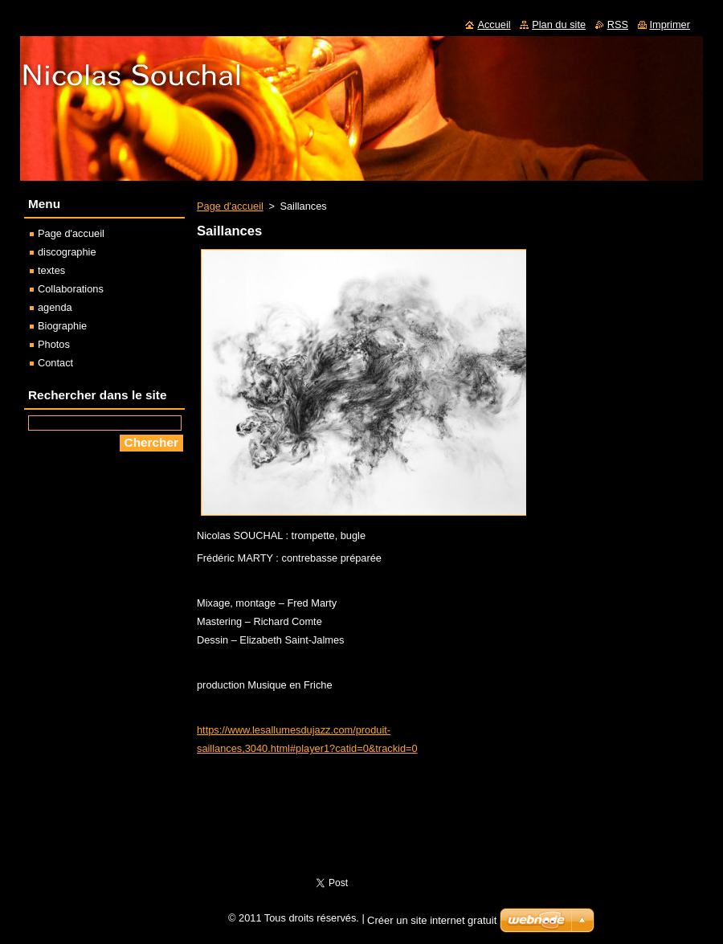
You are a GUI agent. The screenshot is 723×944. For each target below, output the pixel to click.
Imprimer (670, 24)
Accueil (493, 24)
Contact (55, 363)
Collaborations (71, 289)
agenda (55, 307)
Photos (54, 344)
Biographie (62, 326)
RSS (617, 24)
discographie (67, 252)
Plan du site (559, 24)
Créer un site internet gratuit (431, 920)
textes (51, 270)
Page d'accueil (230, 206)
